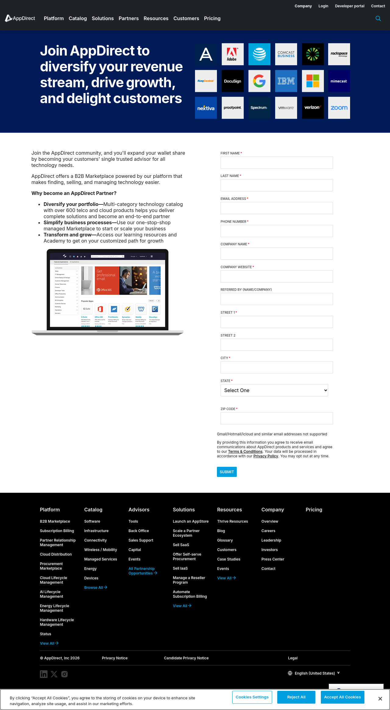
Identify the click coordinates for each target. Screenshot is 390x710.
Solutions (184, 514)
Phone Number (235, 222)
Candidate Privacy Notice (186, 663)
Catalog (93, 514)
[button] (314, 677)
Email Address (234, 199)
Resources (229, 514)
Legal (292, 663)
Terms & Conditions (245, 451)
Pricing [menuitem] (212, 18)
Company (272, 514)
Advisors (139, 514)
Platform (50, 514)
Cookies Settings (252, 699)
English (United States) (311, 678)
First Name (231, 153)
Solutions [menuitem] (103, 18)
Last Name (231, 176)
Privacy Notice (115, 663)
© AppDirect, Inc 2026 (60, 663)
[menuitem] (300, 5)
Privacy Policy (266, 456)
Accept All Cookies (342, 699)
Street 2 (228, 335)
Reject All (296, 699)
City (225, 358)
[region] (195, 699)
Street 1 (229, 313)
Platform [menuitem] (54, 18)
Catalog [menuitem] (78, 18)
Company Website (237, 267)
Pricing (314, 514)
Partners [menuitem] (129, 18)
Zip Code (229, 409)
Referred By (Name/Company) (246, 290)
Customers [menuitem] (186, 18)
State (227, 381)
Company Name (235, 244)
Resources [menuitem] (156, 18)
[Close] (380, 698)
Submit (233, 474)
